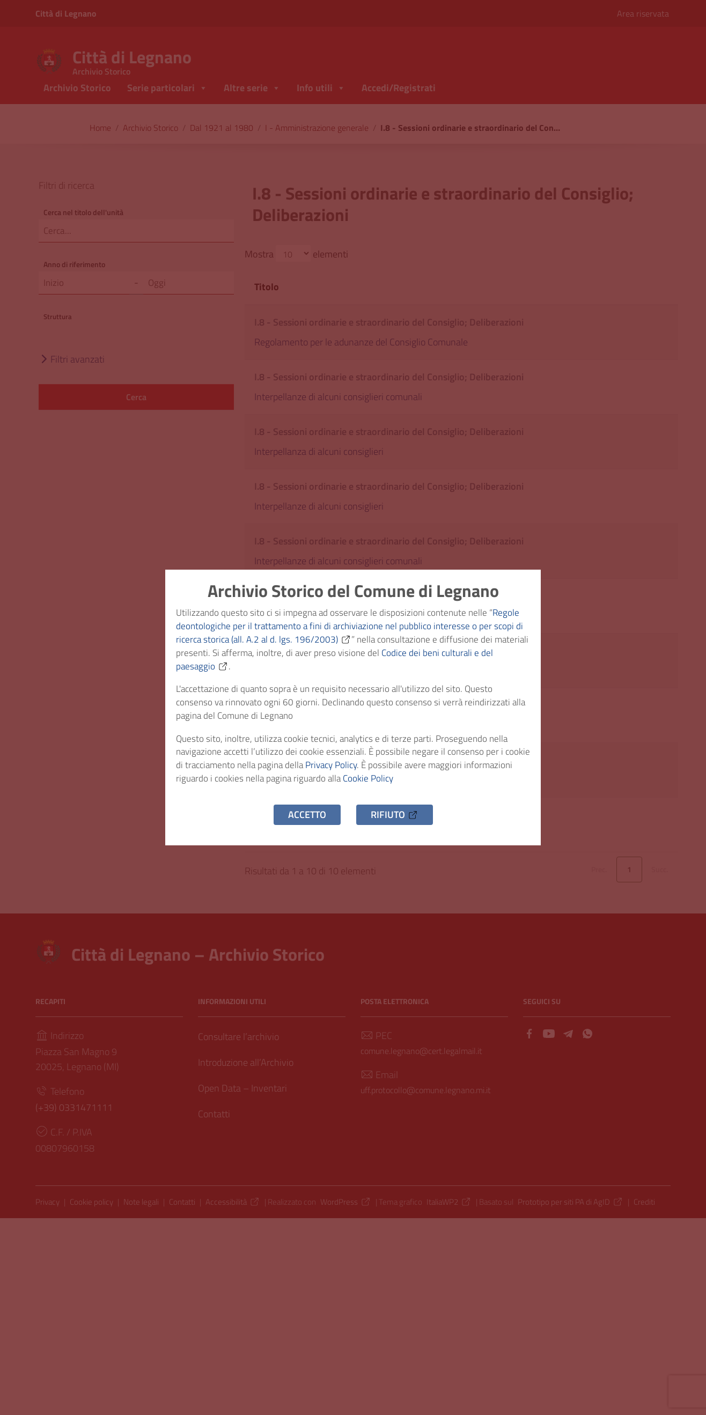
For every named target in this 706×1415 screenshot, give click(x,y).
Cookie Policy (427, 787)
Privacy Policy (367, 772)
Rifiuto (394, 824)
